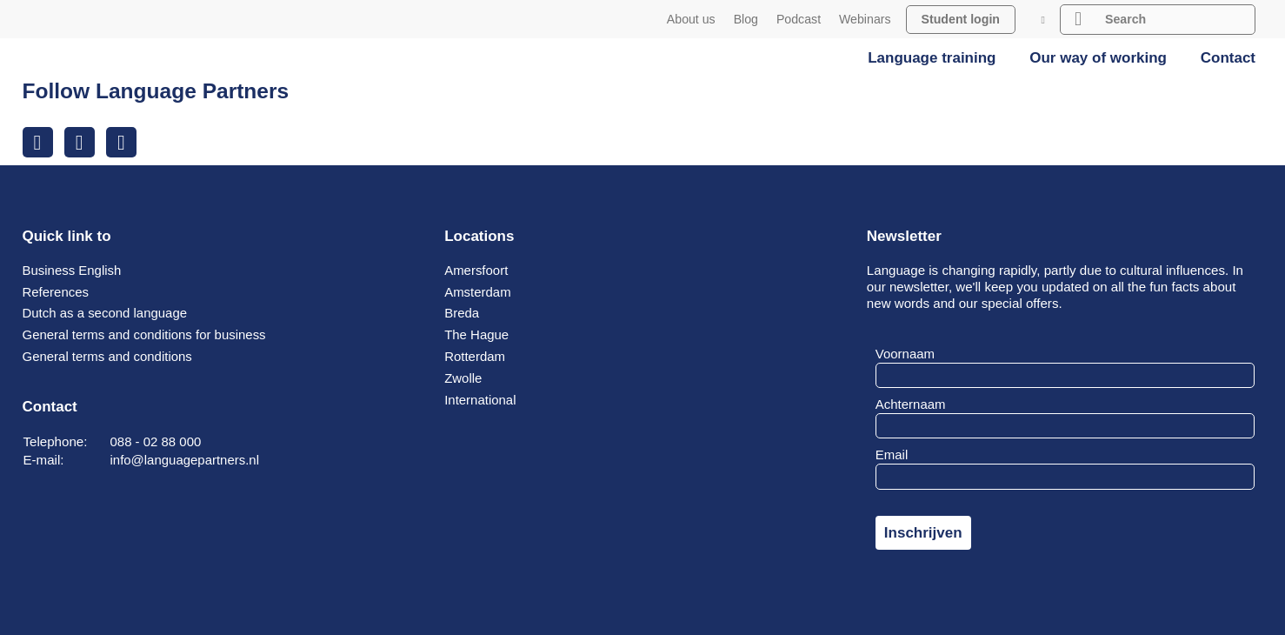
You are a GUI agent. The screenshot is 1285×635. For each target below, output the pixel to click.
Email (892, 455)
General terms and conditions (108, 356)
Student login (961, 19)
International (480, 399)
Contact (1228, 58)
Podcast (798, 19)
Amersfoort (476, 270)
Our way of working (1098, 58)
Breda (461, 313)
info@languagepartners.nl (185, 459)
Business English (73, 270)
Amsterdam (477, 291)
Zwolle (463, 378)
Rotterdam (475, 356)
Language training (931, 58)
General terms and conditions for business (146, 334)
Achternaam (911, 404)
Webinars (865, 19)
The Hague (476, 334)
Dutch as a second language (106, 313)
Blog (746, 19)
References (56, 291)
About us (691, 19)
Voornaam (905, 353)
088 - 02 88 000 (156, 441)
